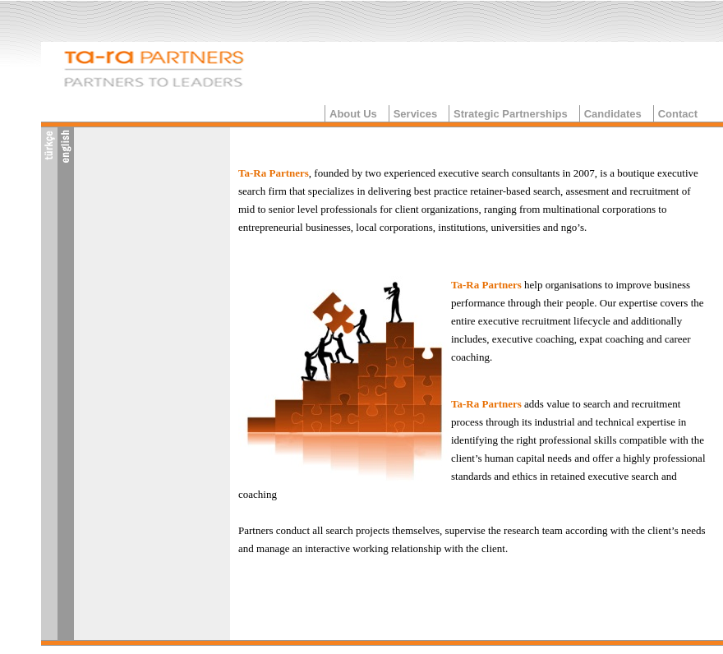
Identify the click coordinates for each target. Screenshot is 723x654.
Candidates (613, 114)
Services (416, 114)
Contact (678, 114)
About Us (353, 114)
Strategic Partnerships (511, 114)
